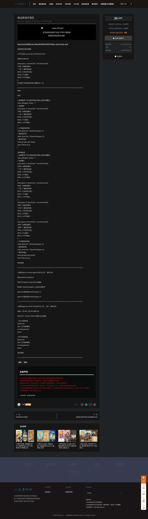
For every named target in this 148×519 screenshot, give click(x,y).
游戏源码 (47, 492)
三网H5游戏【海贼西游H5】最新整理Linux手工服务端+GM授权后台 (24, 446)
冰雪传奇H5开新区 (22, 417)
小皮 (22, 21)
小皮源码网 (23, 395)
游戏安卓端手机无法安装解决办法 (87, 417)
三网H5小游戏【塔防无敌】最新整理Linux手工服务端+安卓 (45, 446)
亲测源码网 (68, 492)
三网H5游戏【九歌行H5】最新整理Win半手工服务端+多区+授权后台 (67, 446)
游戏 (20, 362)
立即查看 (74, 473)
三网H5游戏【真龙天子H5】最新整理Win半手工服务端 (88, 446)
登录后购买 (118, 38)
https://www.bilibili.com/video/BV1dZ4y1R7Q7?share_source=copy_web (42, 44)
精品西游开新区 (25, 17)
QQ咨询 (118, 56)
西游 (25, 362)
